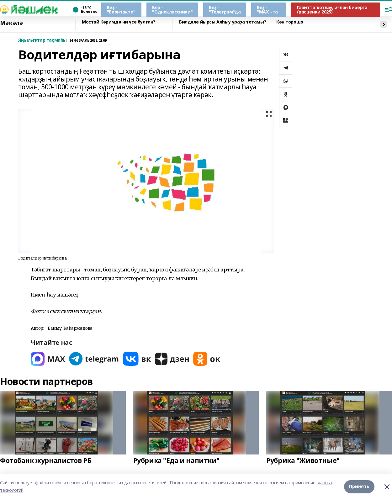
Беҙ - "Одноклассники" (172, 9)
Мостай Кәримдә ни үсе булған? (118, 22)
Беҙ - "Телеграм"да (225, 9)
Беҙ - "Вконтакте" (121, 9)
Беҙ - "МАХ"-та (267, 9)
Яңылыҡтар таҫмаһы (42, 40)
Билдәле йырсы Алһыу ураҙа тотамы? (222, 22)
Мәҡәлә (11, 22)
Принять (359, 486)
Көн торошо (289, 22)
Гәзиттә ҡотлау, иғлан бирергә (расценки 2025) (332, 9)
